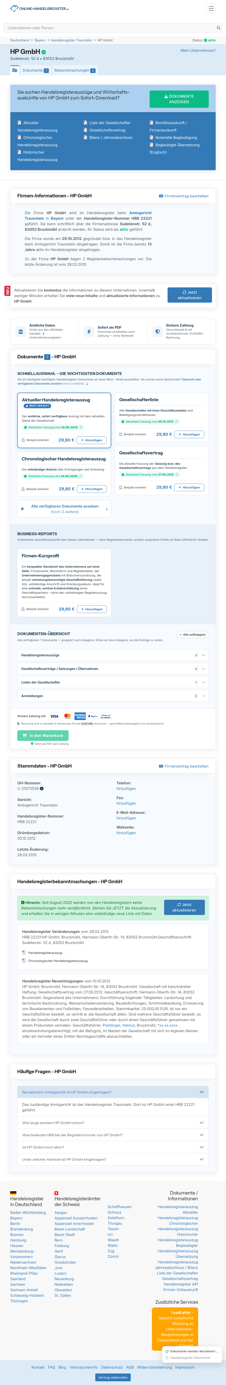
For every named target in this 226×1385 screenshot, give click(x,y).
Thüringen (19, 1300)
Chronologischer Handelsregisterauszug (54, 960)
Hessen (16, 1244)
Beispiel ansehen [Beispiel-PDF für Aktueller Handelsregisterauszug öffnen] (35, 439)
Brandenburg (21, 1228)
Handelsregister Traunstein (71, 40)
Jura (58, 1267)
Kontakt (38, 1366)
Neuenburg (64, 1278)
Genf (59, 1250)
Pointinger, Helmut (119, 1024)
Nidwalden (64, 1283)
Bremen (16, 1233)
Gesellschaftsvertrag (104, 129)
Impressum (185, 1366)
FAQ (51, 1366)
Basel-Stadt (65, 1233)
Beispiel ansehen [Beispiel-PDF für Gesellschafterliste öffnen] (132, 433)
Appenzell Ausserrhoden (76, 1217)
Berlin (15, 1222)
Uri (110, 1233)
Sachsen (17, 1283)
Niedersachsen (23, 1261)
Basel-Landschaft (70, 1228)
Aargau (61, 1211)
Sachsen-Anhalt (24, 1289)
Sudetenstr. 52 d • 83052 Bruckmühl (42, 58)
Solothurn (115, 1217)
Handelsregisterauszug (42, 952)
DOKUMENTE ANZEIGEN (179, 98)
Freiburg (62, 1244)
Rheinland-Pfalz (24, 1272)
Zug (110, 1250)
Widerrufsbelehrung (154, 1366)
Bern (59, 1239)
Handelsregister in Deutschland (27, 1198)
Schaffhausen (119, 1206)
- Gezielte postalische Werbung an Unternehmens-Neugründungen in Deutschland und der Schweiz (175, 1328)
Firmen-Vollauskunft (180, 1288)
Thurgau (114, 1222)
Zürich (113, 1255)
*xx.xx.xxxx (167, 1024)
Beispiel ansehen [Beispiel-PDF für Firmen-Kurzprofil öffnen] (35, 608)
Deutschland (19, 40)
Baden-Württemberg (28, 1211)
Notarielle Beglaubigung (173, 136)
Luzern (61, 1272)
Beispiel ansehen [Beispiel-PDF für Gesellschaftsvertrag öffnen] (132, 486)
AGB (130, 1366)
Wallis (112, 1244)
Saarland (18, 1278)
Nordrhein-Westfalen (28, 1267)
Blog (62, 1366)
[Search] (113, 28)
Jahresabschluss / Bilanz (176, 1266)
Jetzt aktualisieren (190, 294)
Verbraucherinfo (84, 1366)
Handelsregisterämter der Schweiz (78, 1198)
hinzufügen (126, 787)
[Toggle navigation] (211, 9)
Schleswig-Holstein (27, 1294)
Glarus (60, 1256)
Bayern (40, 40)
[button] (64, 419)
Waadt (113, 1239)
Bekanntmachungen (76, 70)
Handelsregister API (181, 1283)
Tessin (113, 1228)
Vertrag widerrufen (113, 1376)
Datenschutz (112, 1366)
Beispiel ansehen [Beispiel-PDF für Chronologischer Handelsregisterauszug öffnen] (35, 488)
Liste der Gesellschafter (106, 122)
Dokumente (37, 70)
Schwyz (114, 1211)
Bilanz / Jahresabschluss (107, 136)
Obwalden (63, 1289)
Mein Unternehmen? (198, 50)
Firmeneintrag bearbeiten (184, 195)
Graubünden (65, 1261)
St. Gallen (63, 1294)
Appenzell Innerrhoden (74, 1222)
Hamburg (18, 1239)
